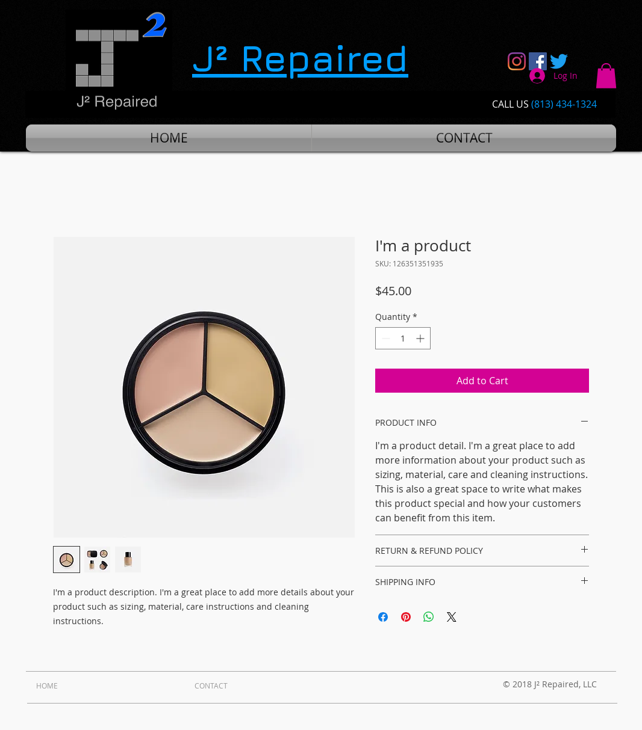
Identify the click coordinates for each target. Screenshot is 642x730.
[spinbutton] (403, 338)
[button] (606, 75)
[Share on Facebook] (383, 617)
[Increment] (421, 338)
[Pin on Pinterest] (406, 617)
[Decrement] (384, 338)
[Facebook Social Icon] (538, 61)
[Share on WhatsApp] (429, 617)
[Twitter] (559, 61)
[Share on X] (451, 617)
